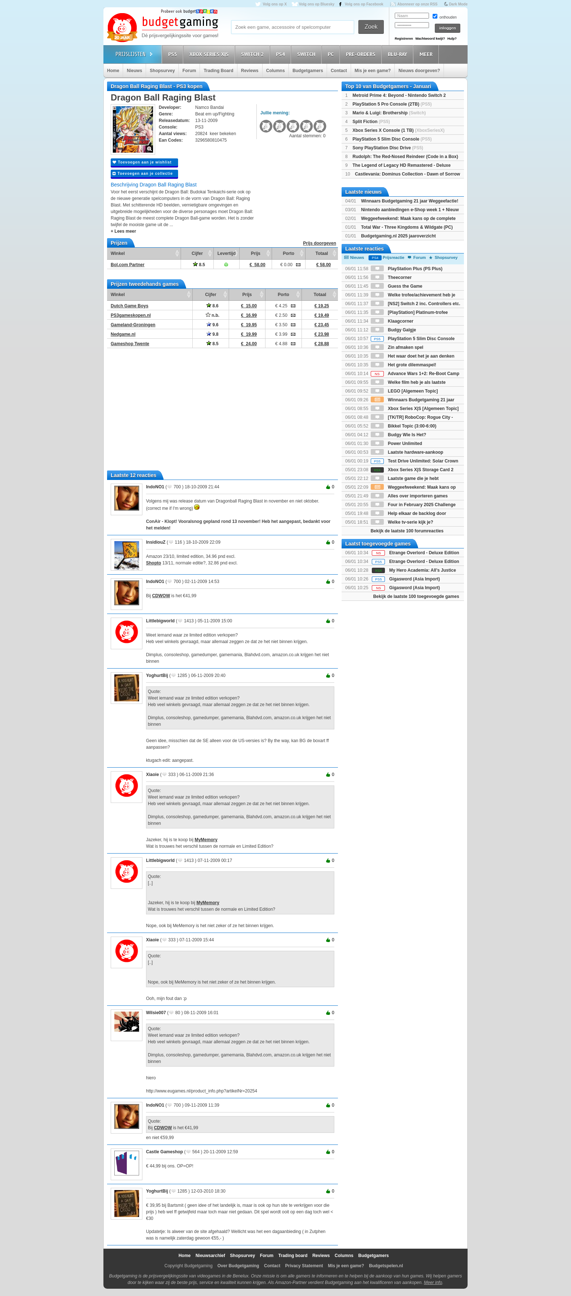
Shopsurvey (162, 70)
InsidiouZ (155, 542)
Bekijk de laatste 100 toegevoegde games (416, 596)
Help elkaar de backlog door (408, 513)
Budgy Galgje (393, 329)
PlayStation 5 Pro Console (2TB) (392, 104)
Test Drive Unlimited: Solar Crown (414, 461)
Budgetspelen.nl (386, 1265)
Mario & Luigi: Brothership (389, 112)
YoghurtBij (157, 675)
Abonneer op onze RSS (417, 4)
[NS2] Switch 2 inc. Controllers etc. (415, 303)
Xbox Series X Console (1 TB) (399, 130)
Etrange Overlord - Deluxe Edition (424, 552)
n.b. (213, 315)
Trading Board (218, 70)
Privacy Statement (304, 1265)
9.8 (212, 334)
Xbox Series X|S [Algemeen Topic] (415, 408)
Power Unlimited (396, 443)
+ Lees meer (123, 231)
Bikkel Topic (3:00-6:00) (404, 426)
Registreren (404, 38)
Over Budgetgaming (238, 1265)
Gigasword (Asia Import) (414, 579)
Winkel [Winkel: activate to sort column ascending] (118, 253)
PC (332, 54)
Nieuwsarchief (210, 1255)
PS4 (281, 54)
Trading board (292, 1255)
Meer (427, 54)
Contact (339, 70)
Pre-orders (362, 54)
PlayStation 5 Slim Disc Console (392, 139)
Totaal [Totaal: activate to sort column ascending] (321, 253)
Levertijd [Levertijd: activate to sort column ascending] (226, 253)
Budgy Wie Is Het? (398, 434)
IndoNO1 (155, 486)
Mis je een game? (373, 70)
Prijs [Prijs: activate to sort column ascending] (255, 253)
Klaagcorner (392, 321)
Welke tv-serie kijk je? (402, 522)
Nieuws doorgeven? (419, 70)
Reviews (250, 70)
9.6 (212, 324)
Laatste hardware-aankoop (407, 452)
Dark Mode (458, 4)
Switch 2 (253, 54)
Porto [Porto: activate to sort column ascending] (288, 253)
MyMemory (205, 839)
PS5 (173, 54)
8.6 (212, 305)
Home (113, 70)
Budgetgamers (307, 70)
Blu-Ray (398, 54)
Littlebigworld (160, 620)
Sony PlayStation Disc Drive (388, 147)
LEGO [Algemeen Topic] (404, 391)
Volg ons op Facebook (364, 4)
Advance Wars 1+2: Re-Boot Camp (415, 373)
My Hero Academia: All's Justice (422, 570)
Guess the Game (396, 286)
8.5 (199, 264)
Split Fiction (371, 121)
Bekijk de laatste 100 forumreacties (407, 530)
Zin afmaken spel (397, 347)
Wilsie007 (156, 1012)
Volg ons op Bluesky (317, 4)
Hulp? (452, 38)
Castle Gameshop (164, 1151)
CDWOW (161, 595)
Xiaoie (152, 774)
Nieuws (134, 70)
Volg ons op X (275, 4)
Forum (189, 70)
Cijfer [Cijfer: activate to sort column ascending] (197, 253)
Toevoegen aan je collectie (143, 174)
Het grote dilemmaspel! (403, 364)
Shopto (153, 563)
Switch (307, 54)
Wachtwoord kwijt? (430, 38)
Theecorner (391, 277)
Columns (275, 70)
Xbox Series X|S (210, 54)
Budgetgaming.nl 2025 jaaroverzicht (398, 236)
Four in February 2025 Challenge (413, 504)
